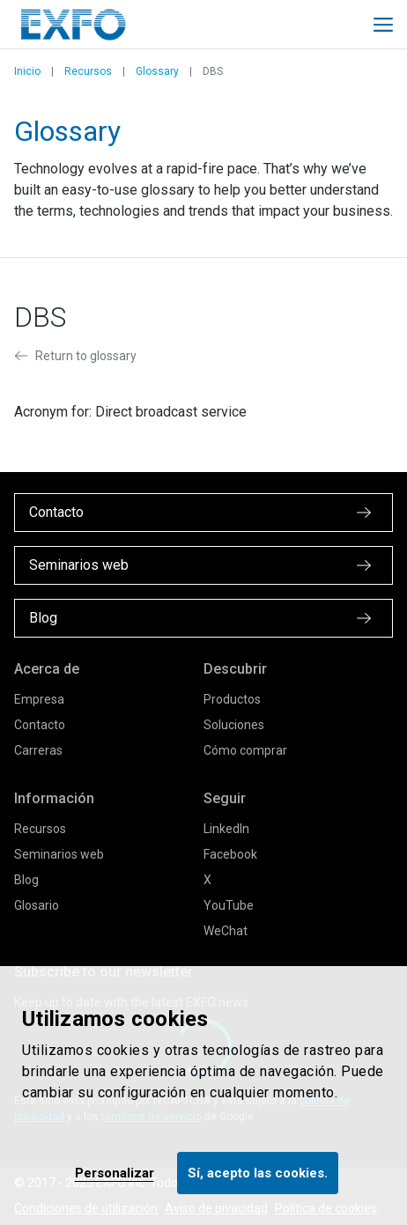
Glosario (36, 905)
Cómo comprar (245, 750)
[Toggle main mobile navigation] (383, 24)
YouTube (229, 905)
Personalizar (114, 1173)
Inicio (27, 71)
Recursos (88, 71)
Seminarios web (59, 854)
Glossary (157, 71)
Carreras (38, 750)
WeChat (226, 931)
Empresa (39, 699)
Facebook (230, 854)
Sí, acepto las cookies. (258, 1173)
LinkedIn (226, 829)
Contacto (39, 725)
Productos (232, 699)
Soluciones (234, 725)
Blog (26, 880)
